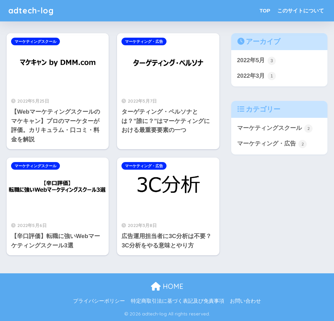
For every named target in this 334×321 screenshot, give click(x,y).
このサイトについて (300, 10)
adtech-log (31, 11)
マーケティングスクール (35, 41)
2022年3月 (256, 76)
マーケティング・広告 (144, 41)
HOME (167, 286)
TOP (265, 10)
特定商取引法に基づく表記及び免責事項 (177, 301)
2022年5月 (256, 61)
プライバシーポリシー (99, 301)
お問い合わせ (245, 301)
